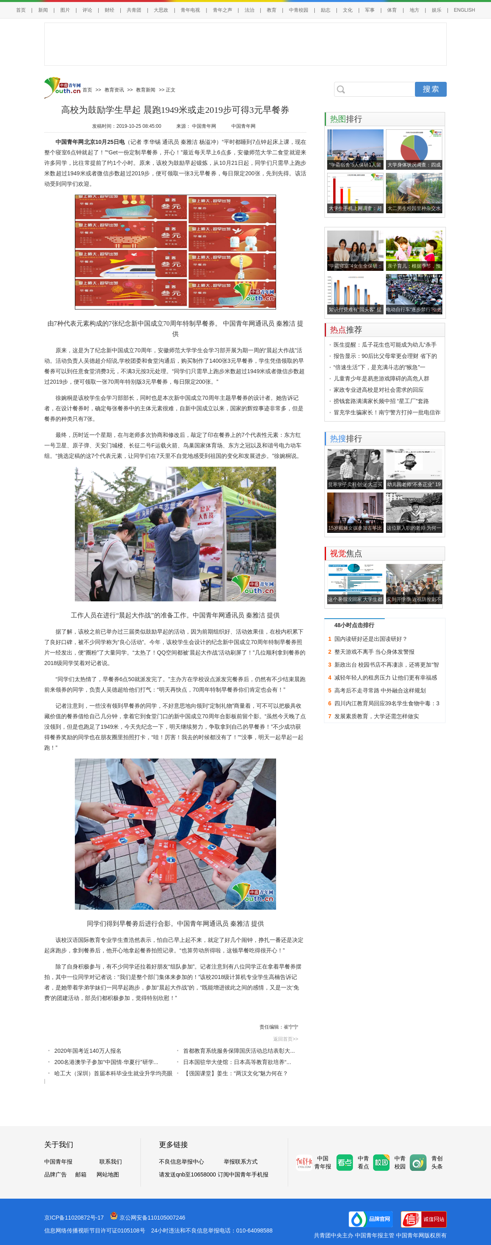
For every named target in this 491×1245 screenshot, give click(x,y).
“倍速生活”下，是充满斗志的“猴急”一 (380, 367)
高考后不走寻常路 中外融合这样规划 (380, 690)
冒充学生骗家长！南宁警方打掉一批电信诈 (387, 412)
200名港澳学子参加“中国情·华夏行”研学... (106, 1062)
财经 (109, 10)
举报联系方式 (241, 1161)
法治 (249, 10)
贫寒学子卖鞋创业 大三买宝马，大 (355, 485)
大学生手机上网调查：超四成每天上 (355, 209)
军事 (370, 10)
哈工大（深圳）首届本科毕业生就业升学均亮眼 (113, 1073)
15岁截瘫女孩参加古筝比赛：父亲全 (355, 529)
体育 (392, 10)
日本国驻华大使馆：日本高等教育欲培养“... (237, 1062)
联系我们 (110, 1161)
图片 (65, 10)
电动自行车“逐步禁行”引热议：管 (414, 310)
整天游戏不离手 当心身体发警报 (374, 651)
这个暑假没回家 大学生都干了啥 (355, 600)
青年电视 (190, 10)
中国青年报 (58, 1161)
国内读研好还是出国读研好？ (371, 639)
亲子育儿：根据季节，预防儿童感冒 (414, 267)
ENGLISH (464, 10)
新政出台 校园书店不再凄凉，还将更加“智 (386, 664)
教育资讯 (114, 90)
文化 (348, 10)
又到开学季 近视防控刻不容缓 (414, 600)
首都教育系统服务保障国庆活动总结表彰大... (239, 1051)
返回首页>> (285, 1039)
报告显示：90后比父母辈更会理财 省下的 (385, 356)
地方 (414, 10)
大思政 (161, 10)
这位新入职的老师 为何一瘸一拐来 (414, 529)
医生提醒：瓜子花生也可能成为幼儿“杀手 (385, 344)
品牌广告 (55, 1174)
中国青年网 (204, 126)
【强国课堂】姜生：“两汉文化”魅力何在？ (235, 1073)
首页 (21, 10)
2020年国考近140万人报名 (88, 1051)
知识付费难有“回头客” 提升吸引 (355, 310)
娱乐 (436, 10)
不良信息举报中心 (181, 1161)
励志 (325, 10)
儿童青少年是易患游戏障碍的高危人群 (381, 378)
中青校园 (298, 10)
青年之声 (222, 10)
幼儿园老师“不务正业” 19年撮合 (414, 485)
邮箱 (81, 1174)
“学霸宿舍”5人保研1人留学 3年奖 (355, 166)
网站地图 (108, 1174)
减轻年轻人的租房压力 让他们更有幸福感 (385, 677)
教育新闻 (145, 90)
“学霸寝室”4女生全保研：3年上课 (355, 267)
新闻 (43, 10)
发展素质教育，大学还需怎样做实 (376, 716)
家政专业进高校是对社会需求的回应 (379, 390)
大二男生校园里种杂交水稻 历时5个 (414, 209)
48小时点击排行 (354, 625)
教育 (271, 10)
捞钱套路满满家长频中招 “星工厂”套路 (381, 401)
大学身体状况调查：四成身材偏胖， (414, 166)
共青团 (134, 10)
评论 (87, 10)
